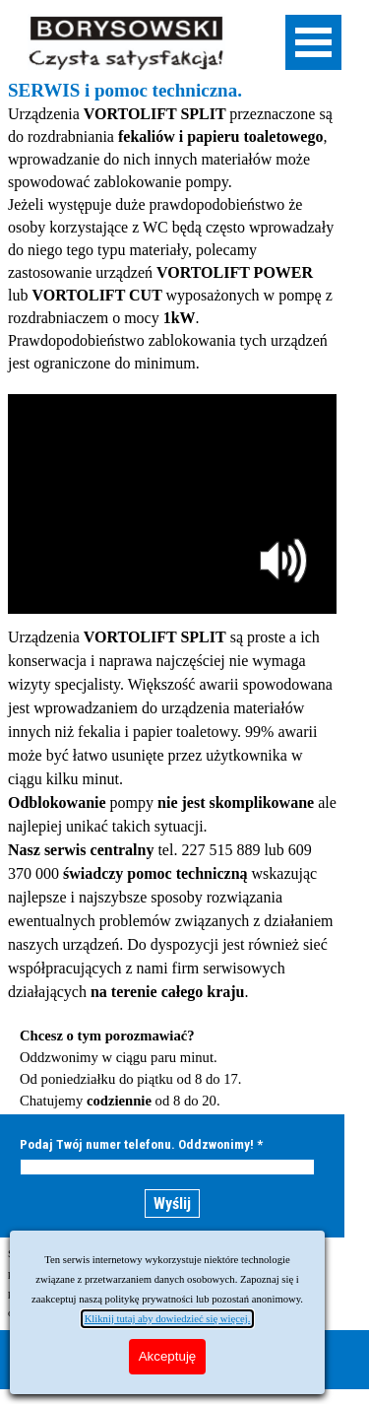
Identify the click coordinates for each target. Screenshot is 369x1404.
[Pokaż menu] (313, 42)
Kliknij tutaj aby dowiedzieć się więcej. (168, 1318)
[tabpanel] (172, 226)
